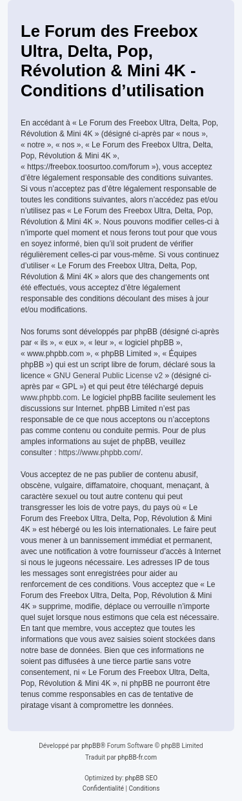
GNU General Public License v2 (108, 375)
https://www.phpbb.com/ (100, 452)
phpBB (90, 745)
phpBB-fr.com (137, 757)
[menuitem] (103, 789)
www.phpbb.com (49, 397)
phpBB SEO (141, 778)
